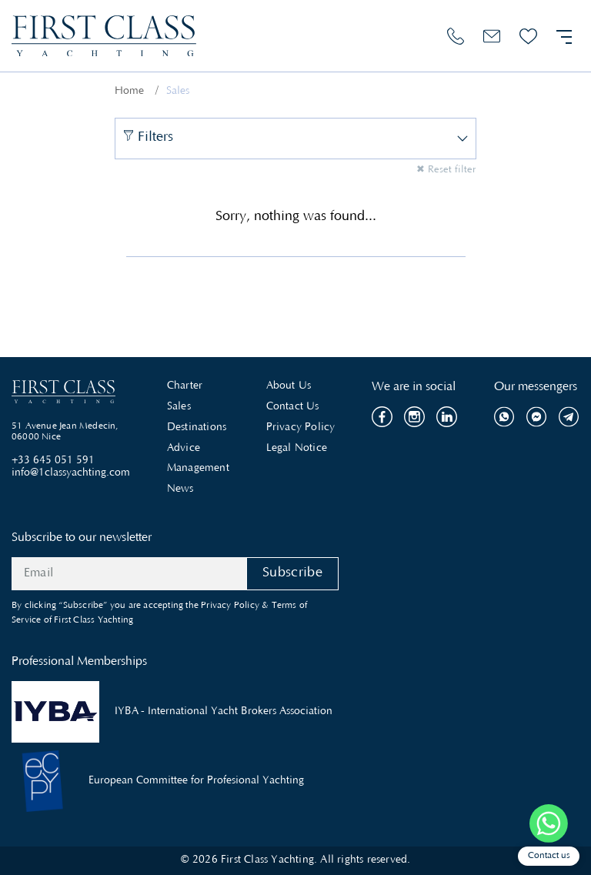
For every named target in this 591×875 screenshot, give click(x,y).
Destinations (196, 427)
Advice (183, 448)
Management (198, 468)
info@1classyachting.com (71, 473)
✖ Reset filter (446, 170)
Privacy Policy (301, 427)
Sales (179, 407)
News (180, 489)
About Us (289, 386)
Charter (184, 386)
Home (129, 91)
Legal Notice (296, 448)
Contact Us (292, 407)
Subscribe (292, 573)
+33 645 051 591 (53, 461)
